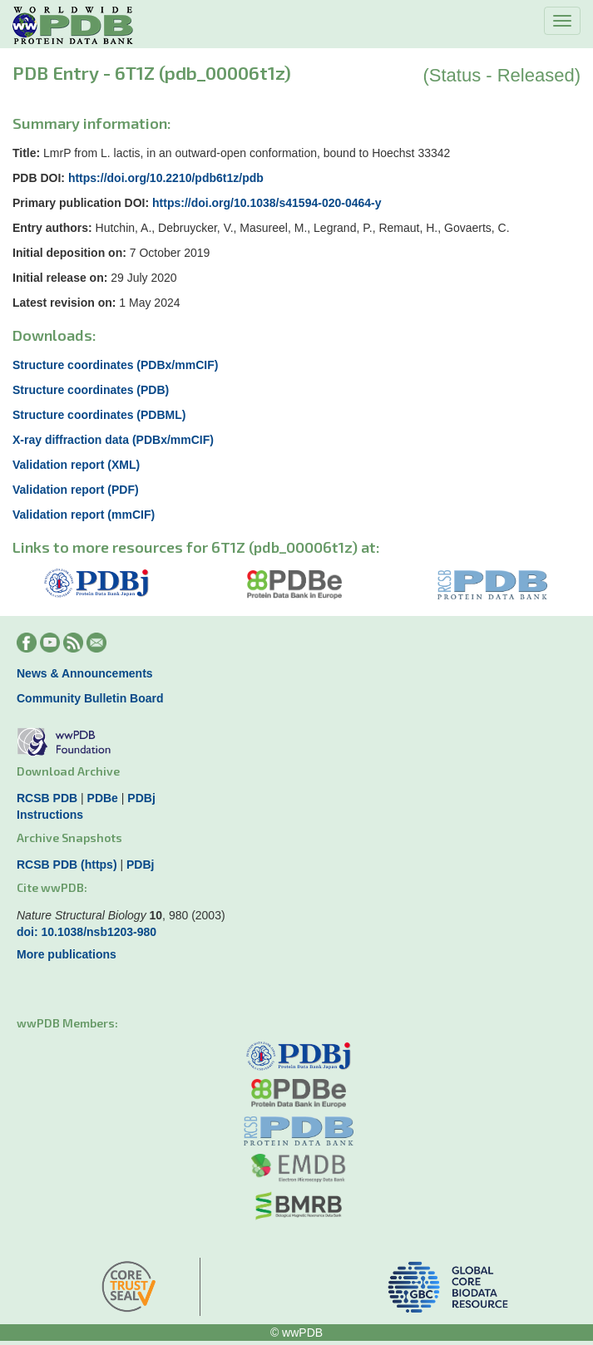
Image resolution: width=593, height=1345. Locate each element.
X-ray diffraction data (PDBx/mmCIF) (113, 439)
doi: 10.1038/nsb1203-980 (86, 932)
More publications (66, 954)
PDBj (141, 798)
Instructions (50, 814)
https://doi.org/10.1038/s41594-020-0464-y (266, 202)
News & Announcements (85, 673)
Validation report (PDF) (75, 489)
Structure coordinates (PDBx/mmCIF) (115, 365)
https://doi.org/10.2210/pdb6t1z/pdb (166, 178)
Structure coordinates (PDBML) (98, 414)
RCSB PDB (47, 798)
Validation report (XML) (76, 464)
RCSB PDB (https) (67, 864)
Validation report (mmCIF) (83, 514)
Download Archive (68, 771)
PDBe (102, 798)
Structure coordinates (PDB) (90, 390)
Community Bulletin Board (90, 698)
